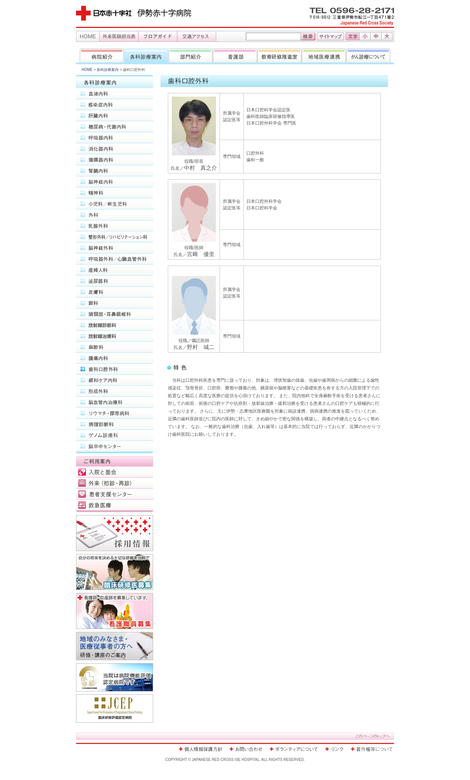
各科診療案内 (108, 70)
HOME (87, 70)
